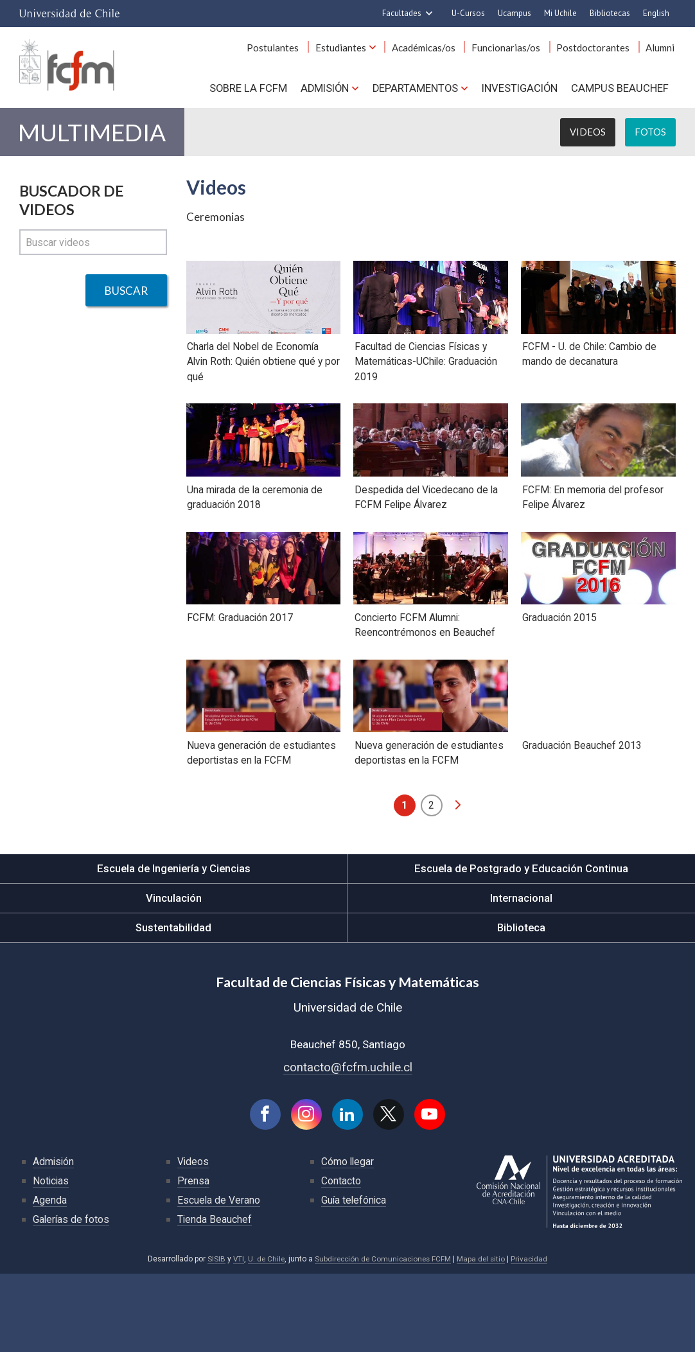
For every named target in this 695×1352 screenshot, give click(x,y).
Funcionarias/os (511, 50)
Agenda (50, 1278)
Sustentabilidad (173, 1004)
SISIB (213, 1337)
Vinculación (174, 975)
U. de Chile (264, 1337)
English (656, 13)
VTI (235, 1337)
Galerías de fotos (71, 1298)
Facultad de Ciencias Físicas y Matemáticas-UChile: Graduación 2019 (425, 383)
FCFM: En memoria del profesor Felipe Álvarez (592, 537)
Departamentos (414, 89)
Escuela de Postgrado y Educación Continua (521, 945)
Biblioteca (521, 1004)
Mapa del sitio (483, 1337)
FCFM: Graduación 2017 (239, 676)
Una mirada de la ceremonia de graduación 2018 (255, 537)
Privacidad (532, 1337)
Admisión (322, 89)
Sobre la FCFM (245, 89)
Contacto (341, 1259)
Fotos (650, 135)
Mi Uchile (560, 13)
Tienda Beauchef (214, 1298)
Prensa (193, 1259)
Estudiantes (349, 50)
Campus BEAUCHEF (620, 89)
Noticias (51, 1259)
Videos (588, 135)
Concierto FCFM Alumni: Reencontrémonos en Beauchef (423, 684)
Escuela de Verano (219, 1278)
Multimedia (93, 135)
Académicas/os (430, 50)
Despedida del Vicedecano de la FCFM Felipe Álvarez (426, 537)
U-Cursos (468, 13)
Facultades (401, 13)
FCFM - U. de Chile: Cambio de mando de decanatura (589, 376)
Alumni (661, 50)
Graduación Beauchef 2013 (581, 822)
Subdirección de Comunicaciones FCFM (383, 1337)
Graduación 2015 (558, 676)
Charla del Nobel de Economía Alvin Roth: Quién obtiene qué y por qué (255, 383)
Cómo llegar (348, 1240)
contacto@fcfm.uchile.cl (347, 1144)
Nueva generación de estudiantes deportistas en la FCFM (261, 829)
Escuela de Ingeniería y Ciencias (173, 945)
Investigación (519, 89)
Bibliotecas (610, 13)
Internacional (521, 975)
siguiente (458, 882)
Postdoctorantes (596, 50)
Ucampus (514, 13)
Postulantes (284, 50)
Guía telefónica (354, 1278)
